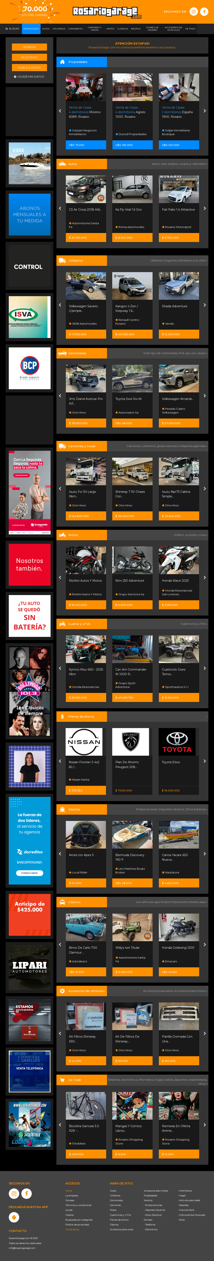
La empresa (71, 1195)
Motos (113, 1210)
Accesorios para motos (189, 990)
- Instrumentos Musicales (191, 1215)
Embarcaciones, (147, 809)
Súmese (69, 1200)
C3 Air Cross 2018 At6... (85, 209)
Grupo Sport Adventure (125, 685)
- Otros (181, 1219)
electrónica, (129, 1079)
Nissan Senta (79, 779)
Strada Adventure (174, 306)
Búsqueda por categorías (79, 1219)
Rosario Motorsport (176, 227)
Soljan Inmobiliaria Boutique (176, 132)
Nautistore (170, 872)
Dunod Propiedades (131, 134)
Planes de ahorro (119, 1219)
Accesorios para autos (121, 1229)
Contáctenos (72, 1229)
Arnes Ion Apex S (81, 855)
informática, (146, 1079)
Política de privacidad (77, 1224)
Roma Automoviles (129, 227)
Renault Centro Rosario (127, 321)
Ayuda (69, 1210)
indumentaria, (198, 1079)
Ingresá (29, 47)
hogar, (159, 1079)
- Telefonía (149, 1224)
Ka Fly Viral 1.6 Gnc (128, 209)
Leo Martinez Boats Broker (130, 870)
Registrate (29, 57)
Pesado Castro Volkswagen (173, 410)
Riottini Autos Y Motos (85, 580)
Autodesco (78, 961)
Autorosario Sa (127, 412)
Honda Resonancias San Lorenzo (177, 592)
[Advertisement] (30, 111)
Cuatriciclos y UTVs (120, 1215)
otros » (202, 1083)
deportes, (182, 1079)
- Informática (185, 1190)
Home (68, 1190)
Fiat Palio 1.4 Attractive (178, 209)
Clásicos (114, 1224)
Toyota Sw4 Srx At (128, 399)
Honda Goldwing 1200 (178, 948)
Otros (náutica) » (196, 809)
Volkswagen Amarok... (178, 399)
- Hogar (182, 1195)
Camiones (115, 1205)
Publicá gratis (29, 67)
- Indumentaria (186, 1210)
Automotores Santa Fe (84, 225)
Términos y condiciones (78, 1205)
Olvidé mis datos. (29, 76)
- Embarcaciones (153, 1205)
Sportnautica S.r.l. (175, 687)
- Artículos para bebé (189, 1200)
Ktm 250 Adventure (129, 580)
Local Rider (78, 872)
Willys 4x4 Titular (128, 948)
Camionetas (116, 1200)
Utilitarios (115, 1195)
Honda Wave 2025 (175, 580)
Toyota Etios (171, 762)
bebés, (169, 1079)
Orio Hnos (77, 412)
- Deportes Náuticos (154, 1210)
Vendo (168, 323)
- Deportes (183, 1205)
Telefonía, (114, 1079)
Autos (113, 1190)
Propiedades (150, 1195)
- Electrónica (151, 1229)
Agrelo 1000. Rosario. (130, 112)
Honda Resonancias (84, 687)
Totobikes (77, 1143)
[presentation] (59, 111)
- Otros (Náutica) (153, 1215)
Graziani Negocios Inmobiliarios (83, 132)
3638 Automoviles (83, 323)
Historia (69, 1215)
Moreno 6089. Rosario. (85, 112)
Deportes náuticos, (172, 809)
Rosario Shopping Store (129, 1141)
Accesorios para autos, (158, 990)
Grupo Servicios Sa (129, 594)
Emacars (169, 961)
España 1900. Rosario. (177, 112)
